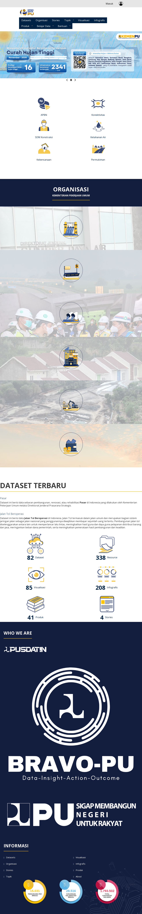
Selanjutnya (75, 80)
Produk (26, 26)
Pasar (3, 498)
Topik (68, 20)
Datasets (26, 20)
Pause (71, 80)
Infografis (99, 20)
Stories (56, 20)
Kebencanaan (44, 159)
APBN (44, 114)
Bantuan (63, 26)
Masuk (109, 3)
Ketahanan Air (98, 137)
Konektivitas (98, 114)
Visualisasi (83, 20)
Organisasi (41, 20)
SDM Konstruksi (44, 137)
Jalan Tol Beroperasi (12, 514)
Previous (67, 80)
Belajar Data (44, 26)
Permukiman (98, 159)
